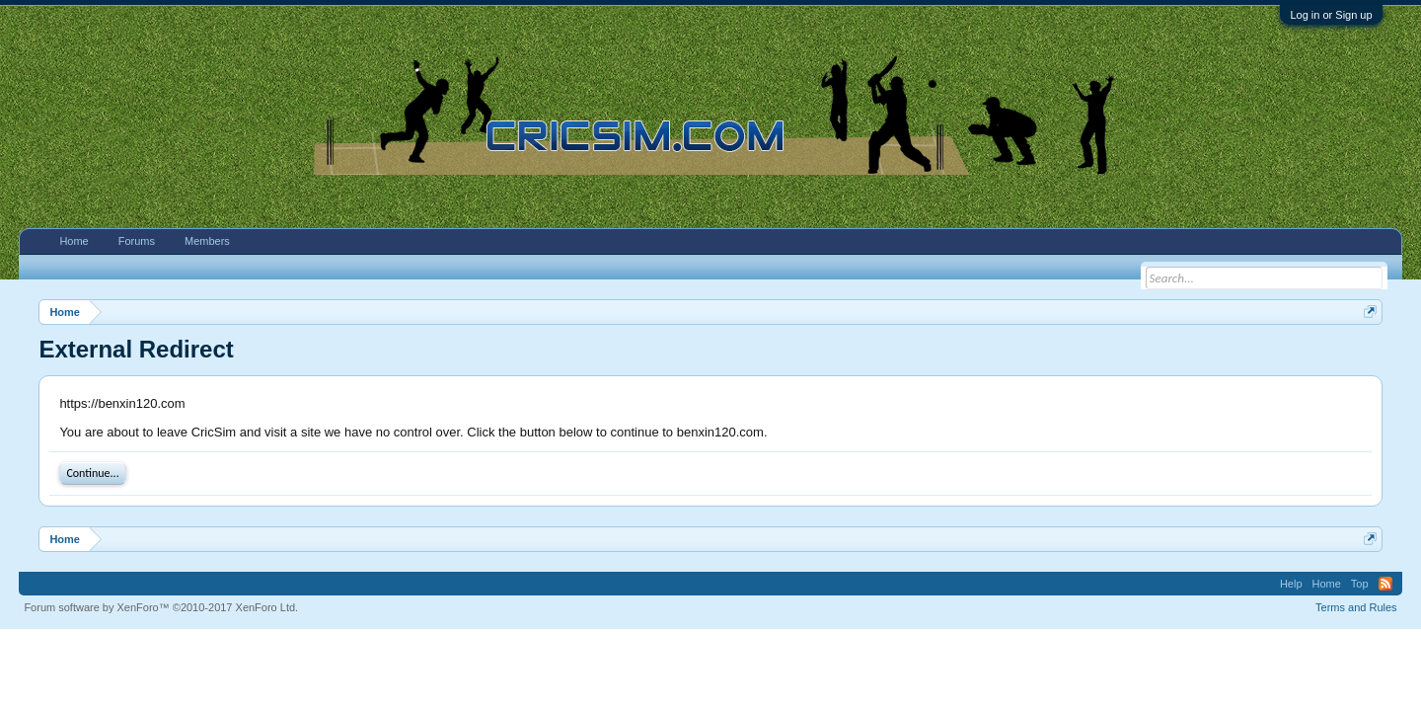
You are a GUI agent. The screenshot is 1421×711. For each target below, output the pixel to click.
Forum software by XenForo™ (161, 607)
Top (1360, 584)
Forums (136, 241)
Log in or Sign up (1331, 15)
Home (73, 241)
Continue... (92, 473)
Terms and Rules (1356, 607)
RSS (1385, 584)
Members (207, 241)
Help (1291, 584)
